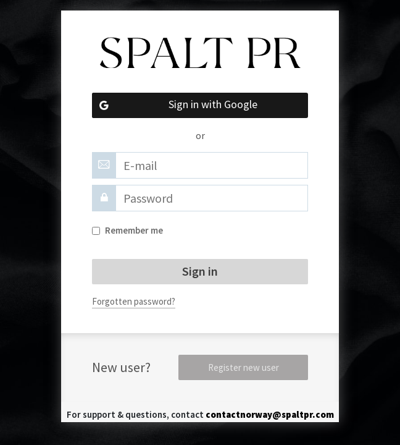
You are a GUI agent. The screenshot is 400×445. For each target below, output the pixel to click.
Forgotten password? (133, 301)
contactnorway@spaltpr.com (270, 414)
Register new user (243, 367)
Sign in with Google (174, 105)
